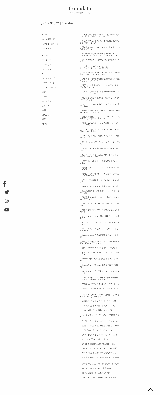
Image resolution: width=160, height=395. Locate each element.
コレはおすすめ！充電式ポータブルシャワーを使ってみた (99, 105)
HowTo (43, 55)
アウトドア (44, 60)
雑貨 (42, 119)
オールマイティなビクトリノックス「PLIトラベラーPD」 (100, 228)
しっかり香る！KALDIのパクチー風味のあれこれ (99, 308)
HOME (42, 34)
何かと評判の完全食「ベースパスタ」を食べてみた (99, 179)
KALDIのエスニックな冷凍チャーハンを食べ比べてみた (99, 190)
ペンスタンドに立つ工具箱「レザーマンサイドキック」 (99, 265)
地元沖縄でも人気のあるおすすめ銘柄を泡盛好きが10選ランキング (99, 42)
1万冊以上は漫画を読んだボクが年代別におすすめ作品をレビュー (100, 86)
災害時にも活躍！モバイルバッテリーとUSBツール (99, 282)
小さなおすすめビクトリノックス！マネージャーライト (99, 250)
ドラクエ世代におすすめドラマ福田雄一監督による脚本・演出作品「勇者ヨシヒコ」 (99, 271)
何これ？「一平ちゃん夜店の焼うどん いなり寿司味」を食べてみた (100, 154)
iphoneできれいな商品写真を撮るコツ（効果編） (99, 255)
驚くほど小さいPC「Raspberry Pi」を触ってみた (99, 142)
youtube (4, 210)
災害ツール (44, 105)
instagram (4, 202)
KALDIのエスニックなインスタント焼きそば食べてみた (99, 222)
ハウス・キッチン (47, 83)
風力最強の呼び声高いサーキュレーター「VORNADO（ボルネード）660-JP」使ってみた (99, 54)
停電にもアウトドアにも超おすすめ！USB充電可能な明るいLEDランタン (99, 239)
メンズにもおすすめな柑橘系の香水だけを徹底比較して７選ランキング (99, 80)
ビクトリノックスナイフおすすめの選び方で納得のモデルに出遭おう (99, 130)
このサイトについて (48, 44)
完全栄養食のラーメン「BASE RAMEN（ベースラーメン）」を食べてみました (99, 118)
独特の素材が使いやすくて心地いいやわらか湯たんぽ (99, 209)
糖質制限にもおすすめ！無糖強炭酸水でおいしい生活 (99, 160)
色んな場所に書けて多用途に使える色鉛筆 (97, 367)
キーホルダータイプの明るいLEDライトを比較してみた (99, 215)
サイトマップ (45, 48)
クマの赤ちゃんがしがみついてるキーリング (98, 326)
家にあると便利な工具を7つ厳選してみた (96, 335)
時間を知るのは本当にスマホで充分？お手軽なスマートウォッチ (99, 173)
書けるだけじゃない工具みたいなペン (95, 362)
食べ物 (42, 124)
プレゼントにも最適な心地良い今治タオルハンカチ (99, 147)
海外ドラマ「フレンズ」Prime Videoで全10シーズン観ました (99, 166)
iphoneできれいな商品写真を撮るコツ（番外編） (99, 233)
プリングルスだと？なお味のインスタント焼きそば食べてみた (99, 137)
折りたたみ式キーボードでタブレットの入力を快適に (99, 203)
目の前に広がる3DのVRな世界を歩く (94, 358)
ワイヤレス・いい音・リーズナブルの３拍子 (98, 339)
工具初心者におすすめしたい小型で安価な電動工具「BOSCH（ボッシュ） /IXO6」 (99, 35)
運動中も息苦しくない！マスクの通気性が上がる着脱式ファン (99, 48)
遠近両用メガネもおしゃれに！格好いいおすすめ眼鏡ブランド (99, 196)
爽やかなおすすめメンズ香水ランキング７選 (98, 184)
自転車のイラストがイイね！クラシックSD (97, 294)
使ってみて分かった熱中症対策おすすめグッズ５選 (99, 61)
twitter (4, 193)
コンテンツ (44, 69)
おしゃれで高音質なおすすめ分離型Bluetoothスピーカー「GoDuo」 (100, 92)
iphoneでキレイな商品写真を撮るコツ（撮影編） (99, 259)
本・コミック (45, 101)
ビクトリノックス (47, 87)
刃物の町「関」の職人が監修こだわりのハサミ (98, 317)
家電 (42, 92)
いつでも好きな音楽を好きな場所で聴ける (97, 344)
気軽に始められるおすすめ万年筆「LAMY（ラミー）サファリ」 (99, 124)
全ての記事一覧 (46, 39)
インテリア (44, 65)
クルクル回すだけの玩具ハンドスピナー (96, 303)
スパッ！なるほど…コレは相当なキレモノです (98, 353)
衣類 (42, 110)
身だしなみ (44, 115)
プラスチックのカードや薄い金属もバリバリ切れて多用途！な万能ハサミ (99, 289)
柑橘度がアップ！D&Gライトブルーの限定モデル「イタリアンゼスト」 (99, 111)
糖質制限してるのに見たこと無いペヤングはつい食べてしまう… (99, 99)
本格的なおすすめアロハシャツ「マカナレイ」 (98, 277)
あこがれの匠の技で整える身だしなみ (95, 330)
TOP (150, 389)
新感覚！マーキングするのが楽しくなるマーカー (99, 348)
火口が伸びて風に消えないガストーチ (95, 321)
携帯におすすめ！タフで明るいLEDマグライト (98, 244)
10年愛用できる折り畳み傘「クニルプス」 (97, 298)
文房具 (42, 96)
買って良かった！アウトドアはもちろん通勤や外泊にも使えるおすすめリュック (99, 73)
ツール (42, 74)
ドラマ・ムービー (47, 78)
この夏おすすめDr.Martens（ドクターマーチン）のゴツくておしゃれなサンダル (99, 67)
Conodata (80, 9)
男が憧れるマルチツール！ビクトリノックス (98, 312)
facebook (4, 184)
